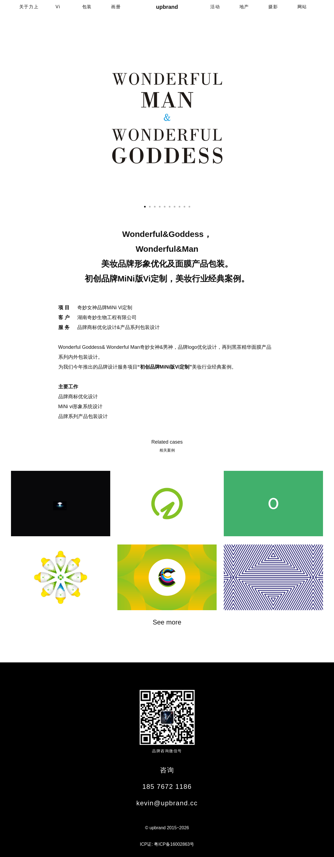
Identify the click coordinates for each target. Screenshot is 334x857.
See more (167, 622)
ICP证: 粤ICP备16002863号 (167, 844)
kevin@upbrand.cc (167, 803)
